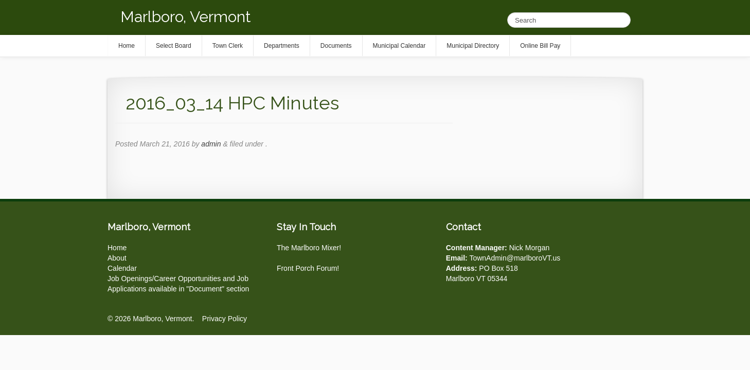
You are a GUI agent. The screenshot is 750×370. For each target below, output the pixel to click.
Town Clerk (227, 45)
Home (117, 248)
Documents (336, 45)
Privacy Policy (224, 318)
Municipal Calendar (399, 45)
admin (211, 144)
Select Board (173, 45)
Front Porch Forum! (308, 268)
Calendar (122, 268)
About (117, 258)
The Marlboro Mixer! (309, 248)
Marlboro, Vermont (185, 17)
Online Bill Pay (540, 45)
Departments (281, 45)
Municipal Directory (473, 45)
